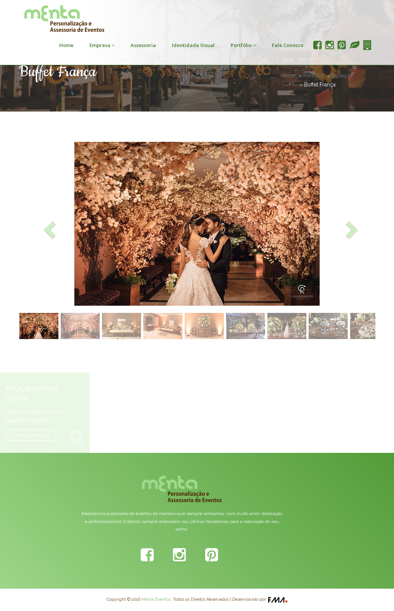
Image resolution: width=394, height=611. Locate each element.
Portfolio (313, 75)
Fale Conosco (287, 45)
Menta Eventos (156, 599)
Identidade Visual (193, 45)
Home (66, 45)
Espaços (342, 75)
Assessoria (143, 45)
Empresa (102, 45)
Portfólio (243, 45)
